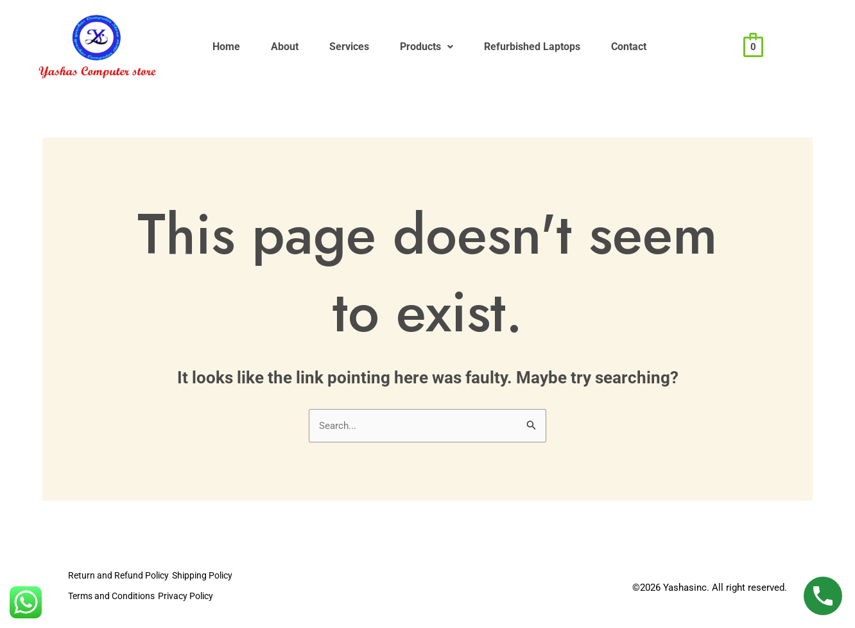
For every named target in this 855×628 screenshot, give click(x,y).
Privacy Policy (202, 596)
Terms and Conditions (115, 596)
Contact (699, 46)
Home (232, 46)
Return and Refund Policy (121, 577)
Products (471, 46)
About (304, 46)
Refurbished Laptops (590, 46)
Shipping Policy (217, 577)
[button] (471, 46)
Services (381, 46)
